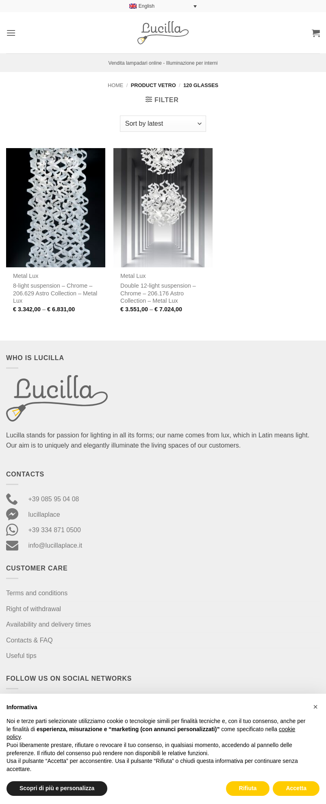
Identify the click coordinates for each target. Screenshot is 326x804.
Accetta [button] (296, 788)
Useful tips (21, 655)
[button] (11, 33)
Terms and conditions (36, 593)
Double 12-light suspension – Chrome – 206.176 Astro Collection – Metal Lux (158, 293)
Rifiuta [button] (248, 788)
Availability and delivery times (48, 624)
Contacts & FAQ (29, 640)
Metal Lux (25, 276)
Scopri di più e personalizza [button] (57, 788)
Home (115, 85)
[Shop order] (163, 124)
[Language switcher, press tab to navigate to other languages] (163, 6)
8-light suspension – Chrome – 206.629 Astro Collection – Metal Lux (55, 293)
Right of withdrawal (33, 608)
